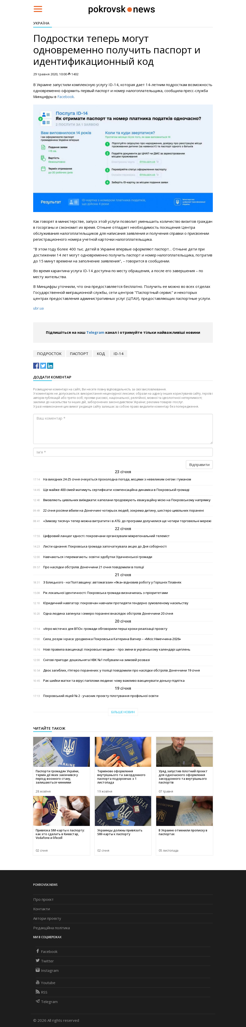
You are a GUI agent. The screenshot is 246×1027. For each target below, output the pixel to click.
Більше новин (123, 712)
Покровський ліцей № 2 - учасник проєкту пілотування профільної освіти (100, 696)
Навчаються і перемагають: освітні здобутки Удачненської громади (97, 557)
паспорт (79, 353)
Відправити (199, 464)
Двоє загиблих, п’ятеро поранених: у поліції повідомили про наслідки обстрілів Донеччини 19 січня (121, 670)
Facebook (65, 96)
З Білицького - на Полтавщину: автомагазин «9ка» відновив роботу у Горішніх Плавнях (112, 582)
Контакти (41, 908)
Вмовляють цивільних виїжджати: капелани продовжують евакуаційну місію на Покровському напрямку (127, 500)
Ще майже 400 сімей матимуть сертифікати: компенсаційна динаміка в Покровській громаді (116, 490)
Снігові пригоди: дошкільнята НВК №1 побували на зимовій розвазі (96, 660)
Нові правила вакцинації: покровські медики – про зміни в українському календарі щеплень (116, 649)
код (101, 353)
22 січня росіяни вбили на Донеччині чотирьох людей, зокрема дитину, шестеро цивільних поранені (123, 510)
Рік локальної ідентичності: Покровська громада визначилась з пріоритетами (105, 593)
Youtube (45, 982)
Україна (41, 22)
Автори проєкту (47, 918)
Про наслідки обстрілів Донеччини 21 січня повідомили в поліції (93, 567)
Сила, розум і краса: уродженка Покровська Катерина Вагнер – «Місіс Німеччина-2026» (112, 639)
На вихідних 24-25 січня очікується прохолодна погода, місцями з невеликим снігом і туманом (117, 479)
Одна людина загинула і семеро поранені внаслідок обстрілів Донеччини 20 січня (108, 613)
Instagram (47, 970)
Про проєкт (43, 899)
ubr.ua (38, 308)
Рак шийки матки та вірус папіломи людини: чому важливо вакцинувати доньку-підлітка (114, 681)
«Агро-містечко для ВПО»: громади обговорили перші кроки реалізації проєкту (105, 629)
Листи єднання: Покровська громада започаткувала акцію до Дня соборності (105, 546)
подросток (49, 353)
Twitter (45, 960)
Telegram (95, 332)
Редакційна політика (51, 927)
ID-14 (118, 353)
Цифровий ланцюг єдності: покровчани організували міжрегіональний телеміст (106, 536)
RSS (41, 992)
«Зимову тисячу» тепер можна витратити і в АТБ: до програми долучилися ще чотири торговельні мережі (127, 521)
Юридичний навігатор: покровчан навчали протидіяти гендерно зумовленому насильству (115, 603)
